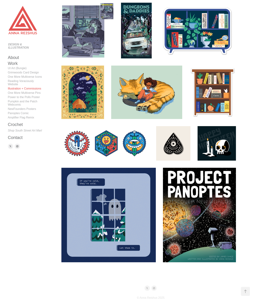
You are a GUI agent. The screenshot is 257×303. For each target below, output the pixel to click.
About (13, 57)
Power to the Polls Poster (24, 97)
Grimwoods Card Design (23, 72)
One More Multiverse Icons (25, 76)
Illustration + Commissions (24, 88)
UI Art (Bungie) (17, 68)
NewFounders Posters (22, 108)
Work (13, 63)
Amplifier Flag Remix (21, 117)
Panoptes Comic (18, 113)
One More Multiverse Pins (24, 92)
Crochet (15, 124)
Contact (15, 137)
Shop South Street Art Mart (25, 130)
